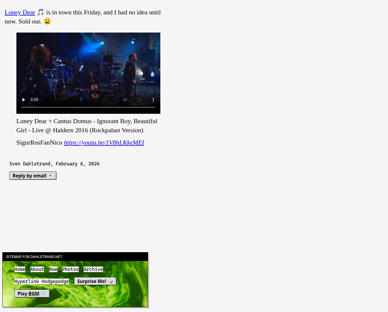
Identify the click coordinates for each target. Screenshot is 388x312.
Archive (93, 269)
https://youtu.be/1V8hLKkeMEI (104, 142)
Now (53, 269)
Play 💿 (32, 293)
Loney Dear (20, 12)
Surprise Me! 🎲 (95, 281)
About (37, 269)
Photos (70, 269)
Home (19, 269)
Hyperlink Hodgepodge (41, 281)
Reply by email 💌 (33, 175)
